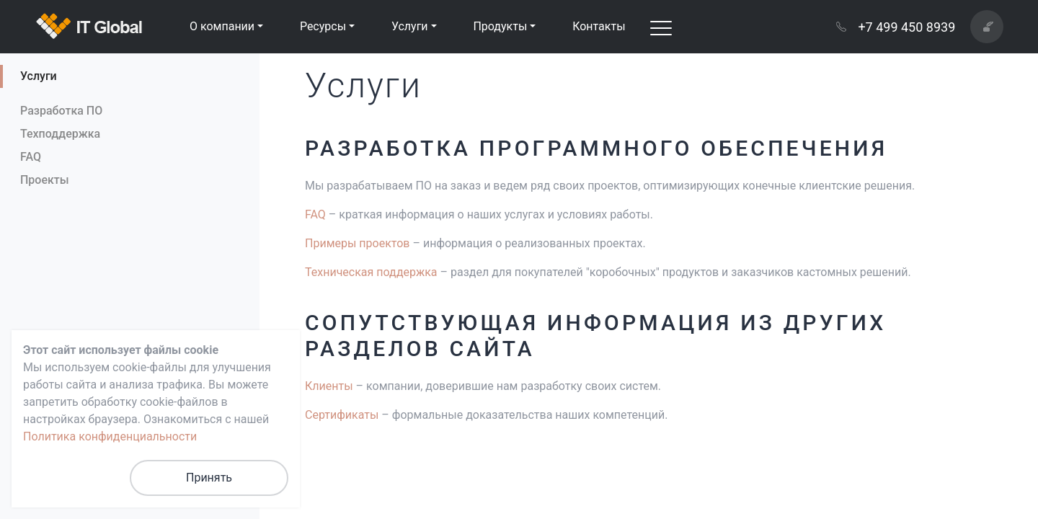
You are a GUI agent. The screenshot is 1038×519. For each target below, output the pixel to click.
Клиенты (329, 386)
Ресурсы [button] (323, 26)
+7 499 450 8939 (895, 27)
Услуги (38, 76)
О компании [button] (222, 26)
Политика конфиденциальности (110, 436)
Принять (209, 477)
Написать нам (993, 26)
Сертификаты (341, 415)
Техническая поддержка (371, 272)
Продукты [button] (500, 26)
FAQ (30, 157)
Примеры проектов (357, 243)
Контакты (598, 26)
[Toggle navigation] (661, 27)
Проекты (44, 180)
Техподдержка (60, 134)
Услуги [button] (409, 26)
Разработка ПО (61, 110)
